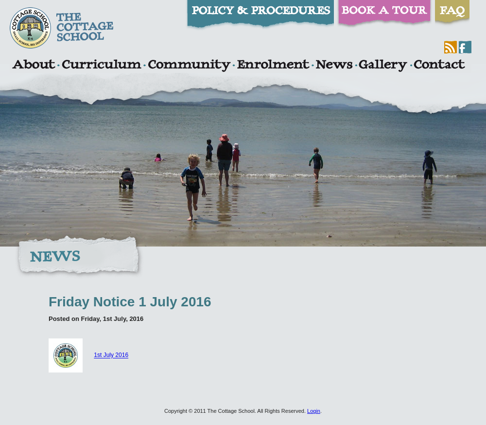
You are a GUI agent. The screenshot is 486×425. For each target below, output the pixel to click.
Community (189, 65)
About (33, 65)
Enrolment (273, 65)
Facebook (465, 47)
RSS (450, 47)
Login (313, 411)
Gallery (383, 65)
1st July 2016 (111, 355)
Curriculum (101, 65)
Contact (439, 65)
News (334, 65)
